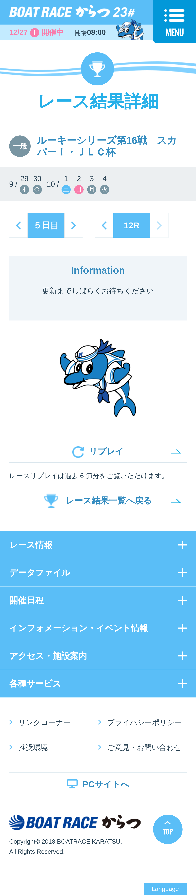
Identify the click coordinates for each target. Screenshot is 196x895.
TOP (168, 831)
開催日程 (26, 600)
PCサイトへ (106, 784)
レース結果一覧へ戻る (109, 500)
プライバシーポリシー (144, 722)
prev (18, 225)
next (73, 225)
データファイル (39, 572)
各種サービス (35, 683)
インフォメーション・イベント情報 (78, 628)
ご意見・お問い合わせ (144, 747)
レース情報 (30, 545)
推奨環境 (33, 747)
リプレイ (106, 451)
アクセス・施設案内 (48, 656)
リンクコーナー (44, 722)
